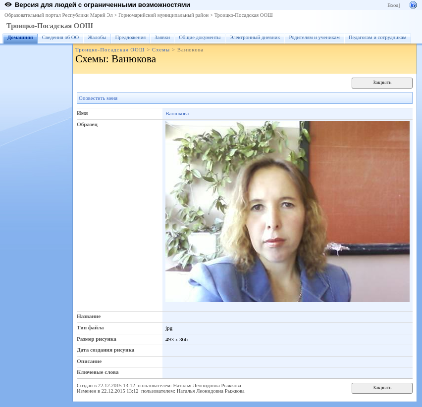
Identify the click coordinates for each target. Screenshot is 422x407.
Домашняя (20, 37)
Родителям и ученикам (314, 37)
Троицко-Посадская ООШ (243, 15)
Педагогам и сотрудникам (378, 37)
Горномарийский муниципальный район (163, 15)
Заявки (162, 37)
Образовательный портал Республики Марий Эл (58, 15)
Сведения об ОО (60, 37)
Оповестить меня (98, 98)
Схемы (161, 49)
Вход (392, 5)
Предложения (130, 37)
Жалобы (97, 37)
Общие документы (199, 37)
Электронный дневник (255, 37)
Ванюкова (177, 113)
